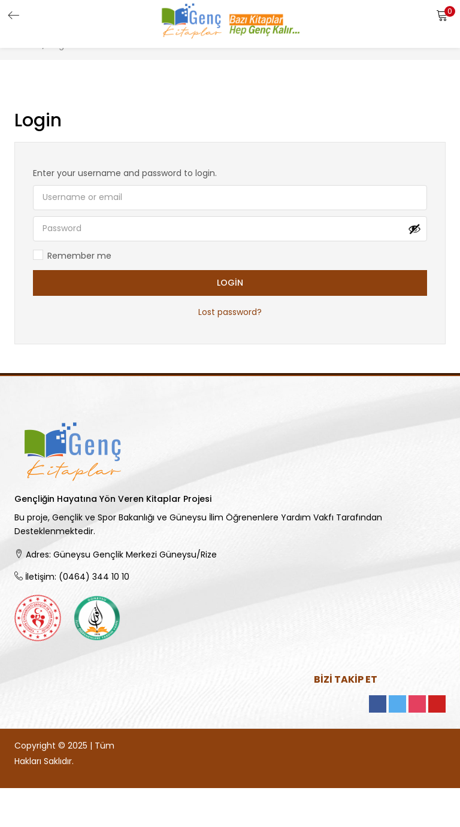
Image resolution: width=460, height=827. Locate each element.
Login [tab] (38, 120)
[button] (442, 15)
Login (230, 283)
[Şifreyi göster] (414, 228)
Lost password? (230, 313)
